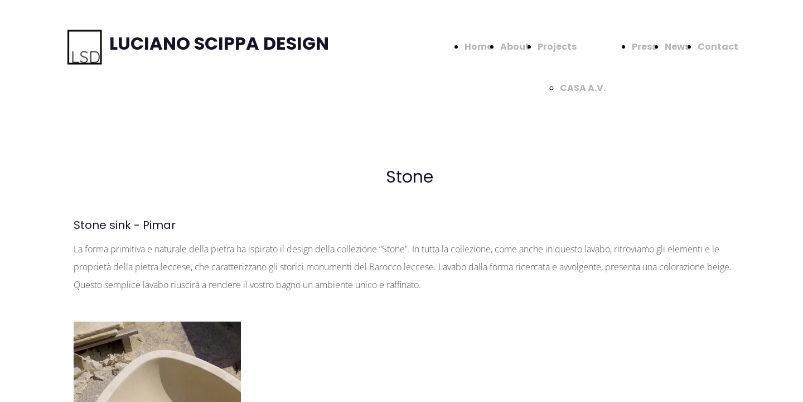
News (677, 46)
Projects (557, 46)
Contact (718, 46)
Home (478, 46)
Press (644, 46)
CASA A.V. (583, 88)
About (515, 46)
